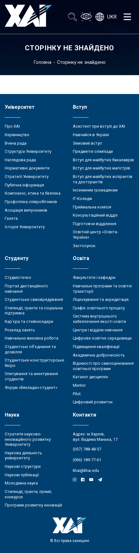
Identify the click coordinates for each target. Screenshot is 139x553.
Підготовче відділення (94, 223)
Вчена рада (15, 143)
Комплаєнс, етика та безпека (33, 193)
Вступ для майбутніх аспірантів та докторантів (102, 179)
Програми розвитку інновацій (33, 505)
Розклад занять (20, 330)
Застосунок (84, 245)
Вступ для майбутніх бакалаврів (103, 160)
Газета (11, 218)
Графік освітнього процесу (99, 308)
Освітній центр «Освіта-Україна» (95, 234)
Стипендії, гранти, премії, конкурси (28, 494)
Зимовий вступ (87, 143)
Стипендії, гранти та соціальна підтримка (34, 311)
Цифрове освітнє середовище (102, 338)
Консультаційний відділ (95, 215)
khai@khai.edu (86, 470)
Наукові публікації (22, 475)
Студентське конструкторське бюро (34, 363)
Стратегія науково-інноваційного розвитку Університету (28, 439)
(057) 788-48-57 (87, 449)
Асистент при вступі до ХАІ (99, 126)
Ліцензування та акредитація (101, 299)
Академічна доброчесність (99, 355)
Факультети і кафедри (94, 277)
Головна (42, 62)
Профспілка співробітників (31, 201)
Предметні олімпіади (93, 151)
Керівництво (17, 134)
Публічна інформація (24, 185)
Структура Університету (28, 151)
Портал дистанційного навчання (26, 289)
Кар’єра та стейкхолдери (29, 321)
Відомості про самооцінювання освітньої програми (103, 366)
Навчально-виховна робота (31, 338)
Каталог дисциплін (90, 376)
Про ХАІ (12, 126)
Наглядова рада (20, 160)
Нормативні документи (27, 168)
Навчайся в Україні (91, 134)
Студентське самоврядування (34, 299)
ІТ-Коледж (82, 198)
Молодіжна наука (21, 483)
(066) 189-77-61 (87, 459)
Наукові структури (23, 466)
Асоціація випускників (26, 210)
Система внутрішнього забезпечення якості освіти (99, 319)
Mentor (79, 385)
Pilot (77, 393)
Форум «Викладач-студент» (31, 387)
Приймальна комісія (92, 207)
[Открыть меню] (127, 17)
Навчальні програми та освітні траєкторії (102, 289)
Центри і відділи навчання (98, 330)
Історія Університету (25, 226)
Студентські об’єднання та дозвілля (30, 349)
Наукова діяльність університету (23, 456)
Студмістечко (18, 277)
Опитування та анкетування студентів (31, 376)
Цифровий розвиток (93, 402)
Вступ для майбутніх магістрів (101, 168)
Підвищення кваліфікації (96, 346)
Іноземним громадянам (95, 190)
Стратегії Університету (27, 176)
